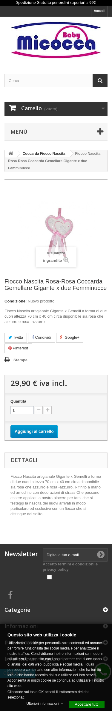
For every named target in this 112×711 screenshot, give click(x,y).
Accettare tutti (87, 704)
